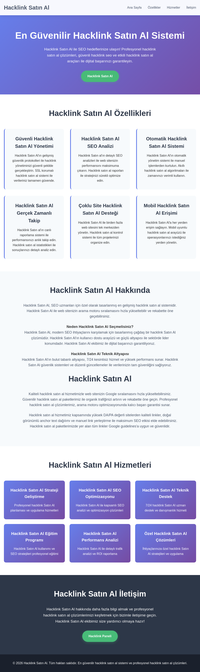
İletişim (191, 7)
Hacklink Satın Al (26, 7)
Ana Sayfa (134, 7)
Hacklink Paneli (99, 636)
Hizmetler (173, 7)
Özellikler (154, 7)
